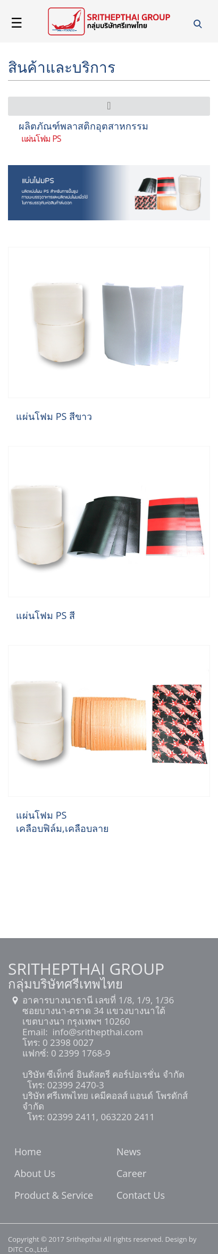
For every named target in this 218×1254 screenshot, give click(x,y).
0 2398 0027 (67, 1042)
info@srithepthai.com (96, 1032)
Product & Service (53, 1196)
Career (131, 1174)
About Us (34, 1174)
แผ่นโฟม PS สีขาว (54, 416)
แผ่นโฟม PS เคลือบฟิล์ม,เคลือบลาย (62, 822)
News (128, 1152)
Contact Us (140, 1196)
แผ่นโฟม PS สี (45, 615)
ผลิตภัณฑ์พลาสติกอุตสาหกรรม (83, 126)
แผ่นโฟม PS (41, 138)
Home (27, 1152)
